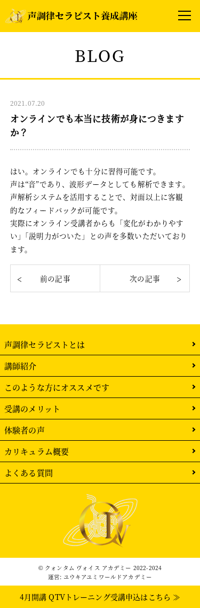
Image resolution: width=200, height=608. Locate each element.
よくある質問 (28, 472)
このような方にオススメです (56, 387)
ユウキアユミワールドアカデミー (107, 577)
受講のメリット (32, 408)
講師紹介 (20, 365)
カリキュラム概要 (36, 451)
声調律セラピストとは (44, 344)
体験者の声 (24, 429)
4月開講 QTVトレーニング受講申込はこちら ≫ (100, 596)
